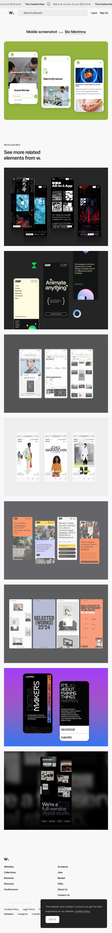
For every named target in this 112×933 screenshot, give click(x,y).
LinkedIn (36, 913)
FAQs (60, 883)
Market (61, 878)
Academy (63, 866)
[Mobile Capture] (56, 707)
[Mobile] (56, 207)
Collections (10, 872)
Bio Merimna (75, 32)
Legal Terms (29, 909)
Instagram (23, 913)
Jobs (60, 872)
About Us (62, 889)
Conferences (11, 889)
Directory (9, 883)
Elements (9, 878)
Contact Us (64, 895)
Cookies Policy (11, 909)
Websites (9, 866)
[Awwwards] (11, 13)
